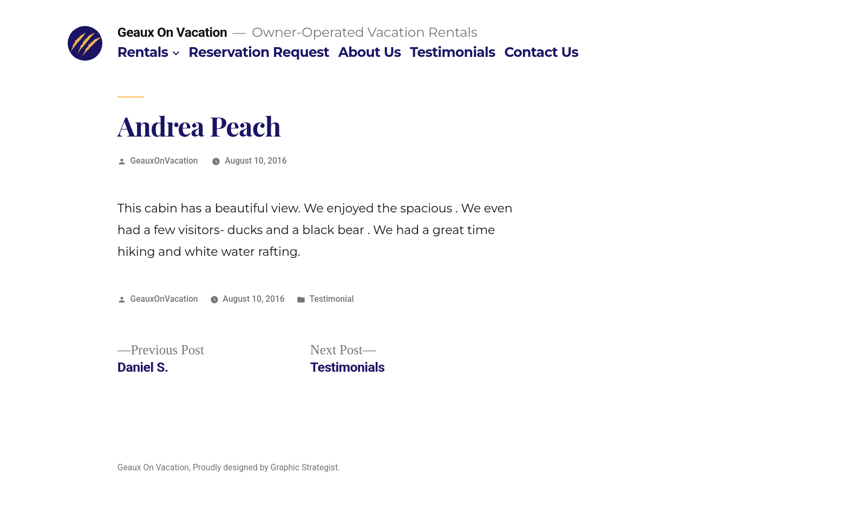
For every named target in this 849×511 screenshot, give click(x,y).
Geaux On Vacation (172, 32)
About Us (369, 52)
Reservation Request (258, 52)
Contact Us (541, 52)
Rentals (142, 52)
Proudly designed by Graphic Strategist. (266, 467)
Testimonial (331, 299)
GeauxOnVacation (164, 161)
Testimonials (452, 52)
